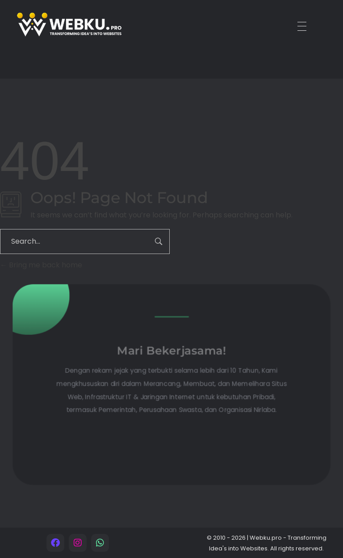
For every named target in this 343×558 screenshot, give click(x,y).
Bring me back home (41, 265)
